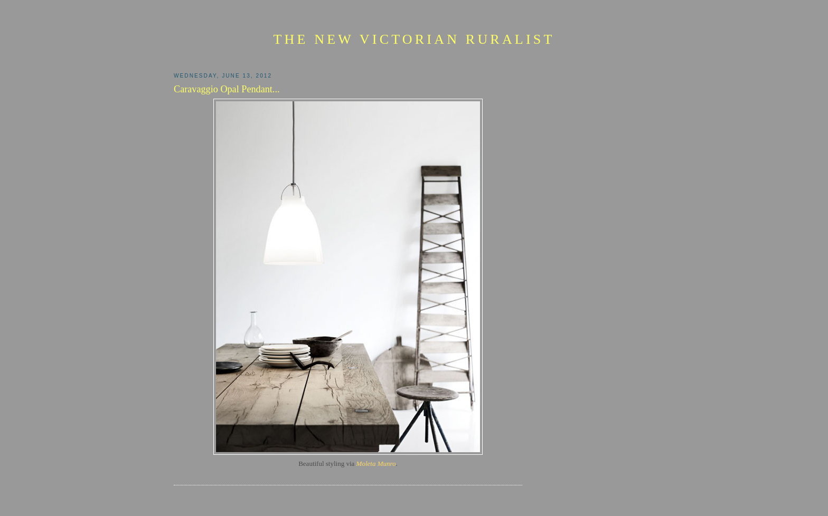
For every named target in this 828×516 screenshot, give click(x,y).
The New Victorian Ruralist (413, 39)
